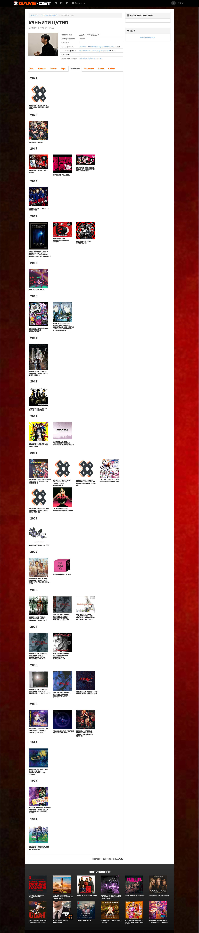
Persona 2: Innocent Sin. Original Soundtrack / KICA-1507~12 (39, 510)
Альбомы (75, 68)
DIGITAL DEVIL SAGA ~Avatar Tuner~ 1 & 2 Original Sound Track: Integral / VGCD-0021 (85, 616)
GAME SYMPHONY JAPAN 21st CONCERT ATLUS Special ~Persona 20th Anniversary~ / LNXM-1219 (40, 254)
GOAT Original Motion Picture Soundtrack (37, 921)
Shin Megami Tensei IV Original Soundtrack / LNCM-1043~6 (38, 373)
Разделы (78, 3)
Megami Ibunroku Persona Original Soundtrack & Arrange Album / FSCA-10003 (40, 810)
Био (31, 68)
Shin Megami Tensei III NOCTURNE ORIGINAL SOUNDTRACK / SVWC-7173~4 (62, 695)
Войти (180, 3)
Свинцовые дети (84, 920)
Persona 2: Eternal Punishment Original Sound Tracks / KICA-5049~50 (85, 733)
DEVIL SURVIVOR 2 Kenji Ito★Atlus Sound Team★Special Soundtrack (62, 482)
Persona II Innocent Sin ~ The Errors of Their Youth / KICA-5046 (39, 730)
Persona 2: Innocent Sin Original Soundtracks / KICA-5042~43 (39, 847)
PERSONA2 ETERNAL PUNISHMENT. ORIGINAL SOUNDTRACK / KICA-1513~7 (63, 443)
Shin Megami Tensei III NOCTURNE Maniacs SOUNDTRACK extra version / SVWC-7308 (62, 617)
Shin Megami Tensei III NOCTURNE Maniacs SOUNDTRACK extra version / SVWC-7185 (38, 656)
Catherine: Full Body (61, 175)
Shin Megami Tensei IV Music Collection (38, 409)
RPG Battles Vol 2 (36, 290)
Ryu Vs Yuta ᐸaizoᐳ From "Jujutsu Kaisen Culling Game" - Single (111, 896)
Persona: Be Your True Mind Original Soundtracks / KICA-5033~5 (38, 772)
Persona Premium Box (62, 574)
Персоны (34, 15)
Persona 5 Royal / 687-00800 (38, 171)
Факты (53, 68)
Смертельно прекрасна (134, 895)
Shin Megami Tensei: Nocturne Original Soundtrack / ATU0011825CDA (61, 656)
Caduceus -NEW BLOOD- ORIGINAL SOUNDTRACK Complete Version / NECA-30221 (39, 581)
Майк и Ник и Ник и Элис (87, 895)
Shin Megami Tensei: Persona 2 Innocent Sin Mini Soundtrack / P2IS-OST (86, 482)
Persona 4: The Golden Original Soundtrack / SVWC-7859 (38, 444)
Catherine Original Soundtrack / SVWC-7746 (63, 509)
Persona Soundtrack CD (39, 545)
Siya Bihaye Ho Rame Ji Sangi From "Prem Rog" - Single (134, 922)
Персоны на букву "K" (49, 15)
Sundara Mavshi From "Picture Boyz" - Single (158, 921)
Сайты (111, 68)
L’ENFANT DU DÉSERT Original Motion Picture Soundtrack (63, 896)
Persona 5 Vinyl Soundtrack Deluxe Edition (61, 240)
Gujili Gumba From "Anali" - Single (111, 921)
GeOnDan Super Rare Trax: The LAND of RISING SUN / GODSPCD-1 (40, 481)
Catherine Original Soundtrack (91, 58)
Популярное (100, 872)
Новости (42, 68)
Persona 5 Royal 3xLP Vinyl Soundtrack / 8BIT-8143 (39, 107)
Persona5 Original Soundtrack (84, 242)
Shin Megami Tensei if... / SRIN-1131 (39, 209)
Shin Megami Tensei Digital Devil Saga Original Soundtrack (38, 618)
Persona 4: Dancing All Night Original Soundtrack (38, 329)
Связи (101, 68)
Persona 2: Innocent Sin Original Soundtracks (96, 47)
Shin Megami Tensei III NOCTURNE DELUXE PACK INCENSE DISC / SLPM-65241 (39, 691)
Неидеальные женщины (159, 895)
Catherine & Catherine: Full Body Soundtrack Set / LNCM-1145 (85, 169)
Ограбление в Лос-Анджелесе (60, 921)
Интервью (89, 68)
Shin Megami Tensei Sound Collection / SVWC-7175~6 (87, 693)
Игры (63, 68)
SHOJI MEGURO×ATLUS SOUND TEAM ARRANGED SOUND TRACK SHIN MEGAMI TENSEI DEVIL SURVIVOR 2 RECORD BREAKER (63, 327)
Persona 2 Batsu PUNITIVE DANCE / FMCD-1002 (63, 732)
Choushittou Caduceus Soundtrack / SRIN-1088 (109, 480)
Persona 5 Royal (36, 142)
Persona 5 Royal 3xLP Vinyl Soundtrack (94, 51)
